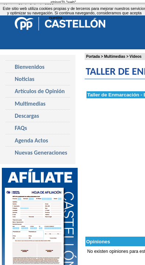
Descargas (27, 115)
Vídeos (136, 56)
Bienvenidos (30, 66)
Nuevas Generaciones (41, 152)
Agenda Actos (31, 140)
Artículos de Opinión (40, 91)
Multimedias (114, 56)
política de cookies (81, 17)
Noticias (24, 78)
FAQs (21, 127)
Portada (93, 56)
